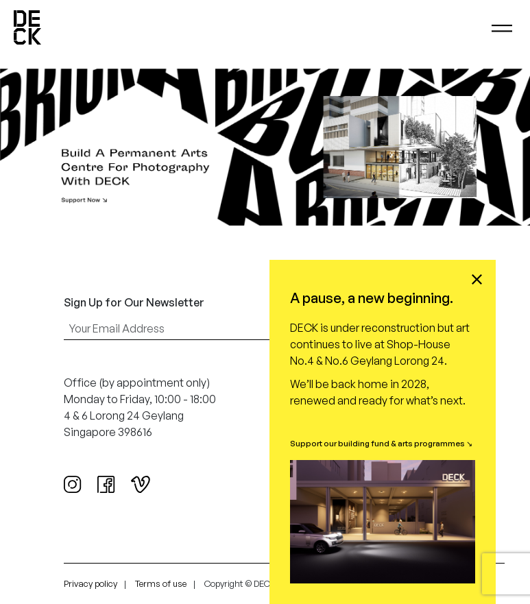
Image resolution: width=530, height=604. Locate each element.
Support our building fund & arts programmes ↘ (381, 443)
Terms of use (160, 583)
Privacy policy (90, 583)
